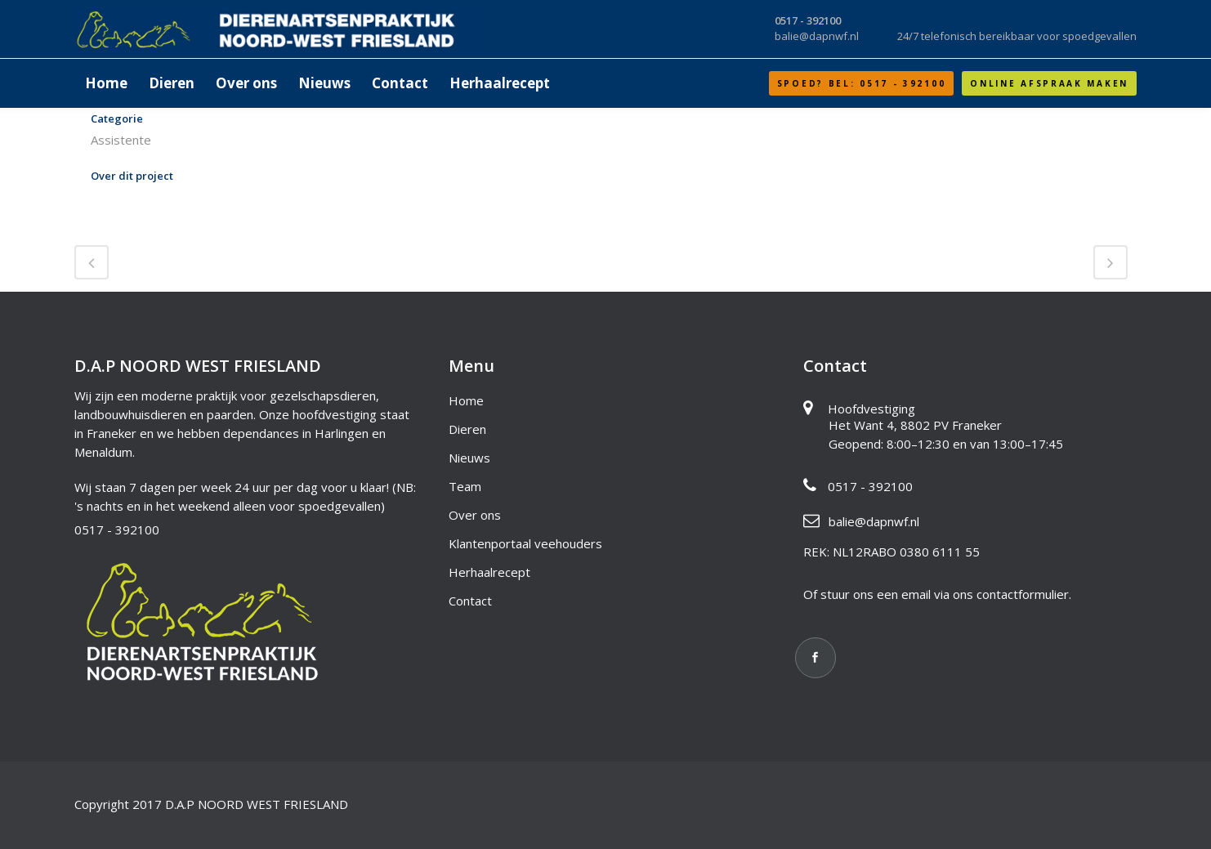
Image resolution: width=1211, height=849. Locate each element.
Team (465, 486)
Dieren (467, 429)
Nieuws (469, 457)
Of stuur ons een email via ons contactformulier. (937, 594)
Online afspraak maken (1049, 83)
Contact (470, 600)
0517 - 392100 (116, 529)
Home (466, 400)
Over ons (475, 515)
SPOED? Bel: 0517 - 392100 (861, 83)
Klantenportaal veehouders (525, 543)
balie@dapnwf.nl (874, 521)
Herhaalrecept (489, 572)
